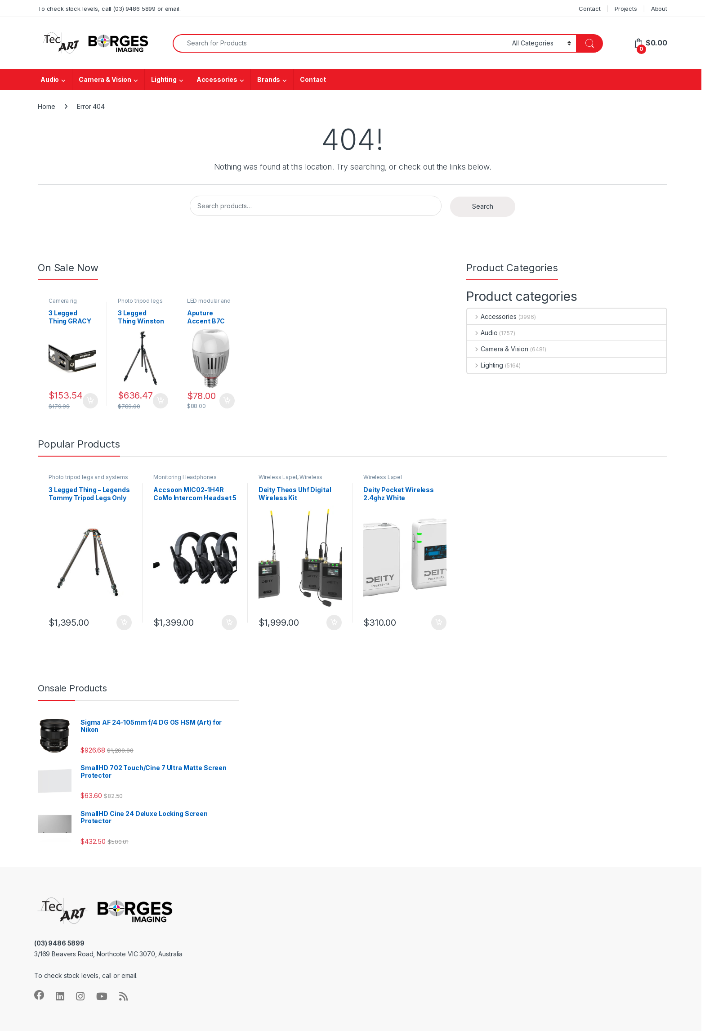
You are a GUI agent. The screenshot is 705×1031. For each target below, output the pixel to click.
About (659, 8)
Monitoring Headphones (184, 477)
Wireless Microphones (291, 480)
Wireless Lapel (278, 477)
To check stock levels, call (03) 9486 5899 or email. (109, 8)
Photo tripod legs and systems (140, 303)
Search (482, 206)
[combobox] (340, 43)
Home (46, 106)
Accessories (216, 79)
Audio (49, 79)
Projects (626, 8)
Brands (268, 79)
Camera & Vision (105, 79)
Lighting (164, 79)
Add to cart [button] (90, 400)
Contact (590, 8)
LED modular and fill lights (209, 303)
